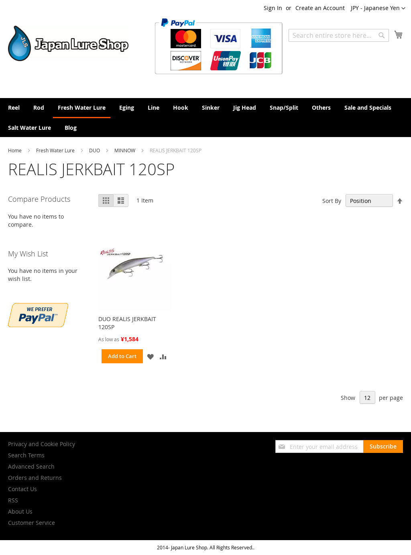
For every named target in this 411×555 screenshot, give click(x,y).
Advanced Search (31, 466)
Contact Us (22, 489)
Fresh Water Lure (56, 150)
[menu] (205, 117)
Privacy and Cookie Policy (41, 444)
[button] (378, 8)
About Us (20, 511)
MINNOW (125, 150)
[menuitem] (13, 107)
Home (15, 150)
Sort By (331, 201)
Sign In (273, 8)
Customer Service (31, 522)
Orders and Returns (35, 477)
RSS (13, 500)
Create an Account (320, 8)
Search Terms (26, 455)
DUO (95, 150)
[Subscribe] (383, 446)
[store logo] (68, 43)
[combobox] (339, 35)
